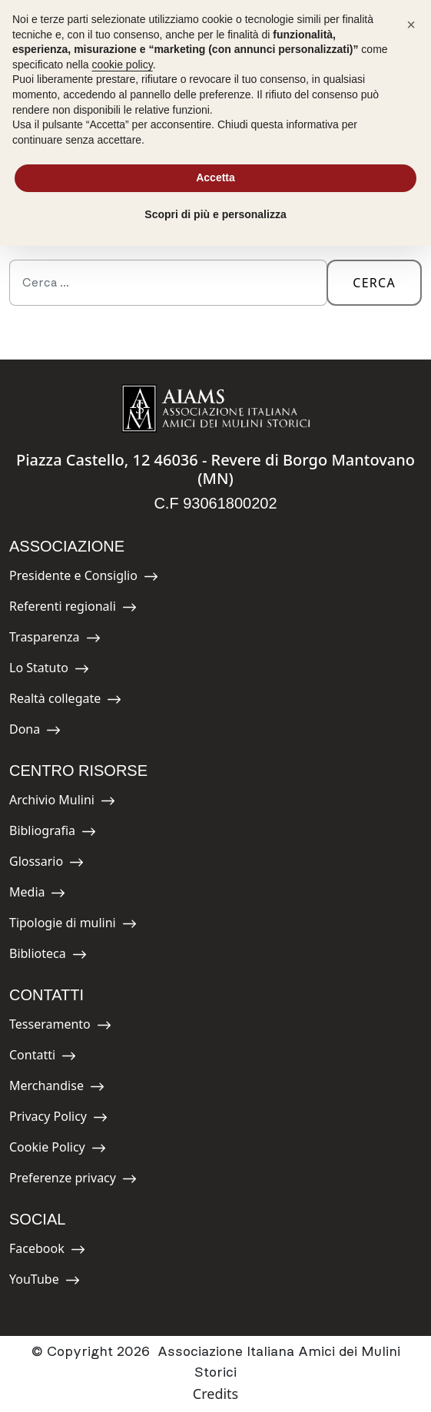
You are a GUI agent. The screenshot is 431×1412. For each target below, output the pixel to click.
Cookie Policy (57, 1150)
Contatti (43, 1057)
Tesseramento (60, 1027)
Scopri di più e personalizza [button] (215, 214)
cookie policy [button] (122, 64)
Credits (215, 1393)
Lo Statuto (49, 670)
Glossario (46, 864)
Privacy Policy (58, 1119)
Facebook (47, 1251)
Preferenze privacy (73, 1180)
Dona (43, 732)
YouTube (44, 1282)
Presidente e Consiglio (83, 578)
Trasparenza (55, 639)
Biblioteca (48, 956)
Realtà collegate (65, 701)
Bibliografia (52, 833)
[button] (411, 24)
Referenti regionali (73, 609)
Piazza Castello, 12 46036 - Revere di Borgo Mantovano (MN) (215, 469)
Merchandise (56, 1088)
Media (43, 894)
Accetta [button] (215, 177)
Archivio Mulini (62, 802)
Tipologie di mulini (73, 925)
